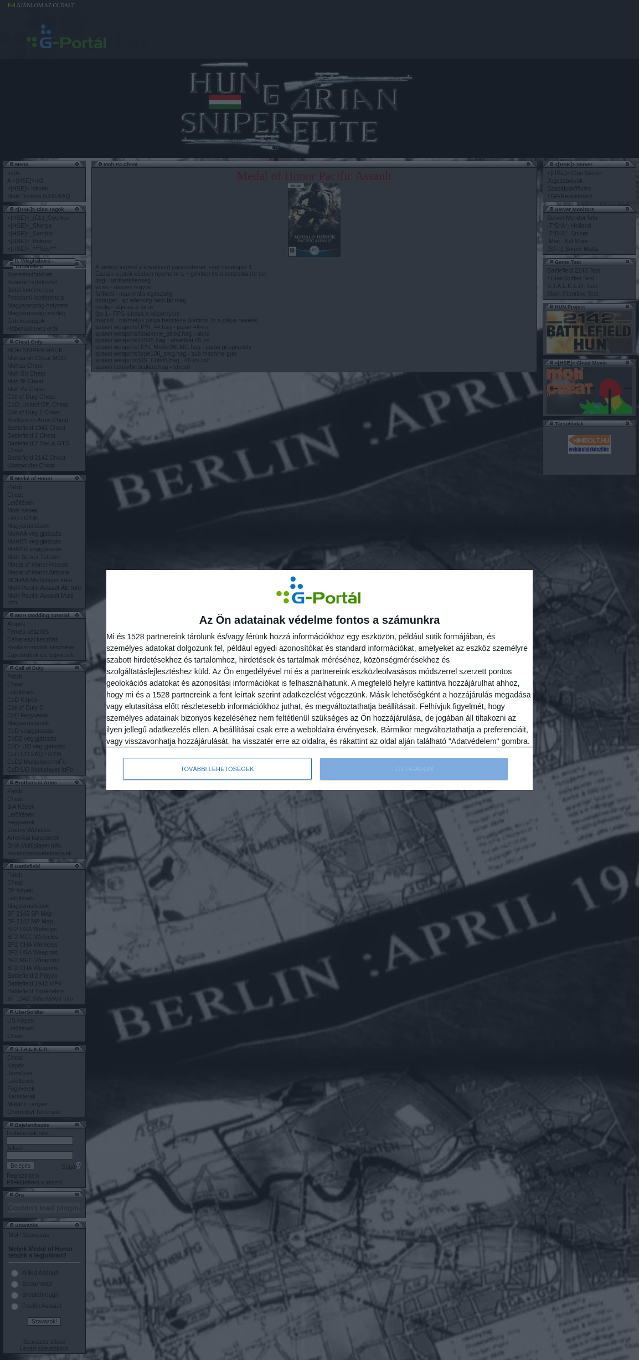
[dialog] (319, 680)
